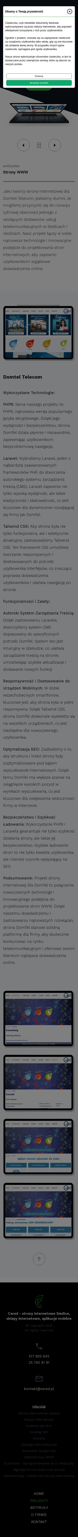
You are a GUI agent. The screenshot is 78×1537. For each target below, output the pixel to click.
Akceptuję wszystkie (39, 83)
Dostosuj (39, 76)
